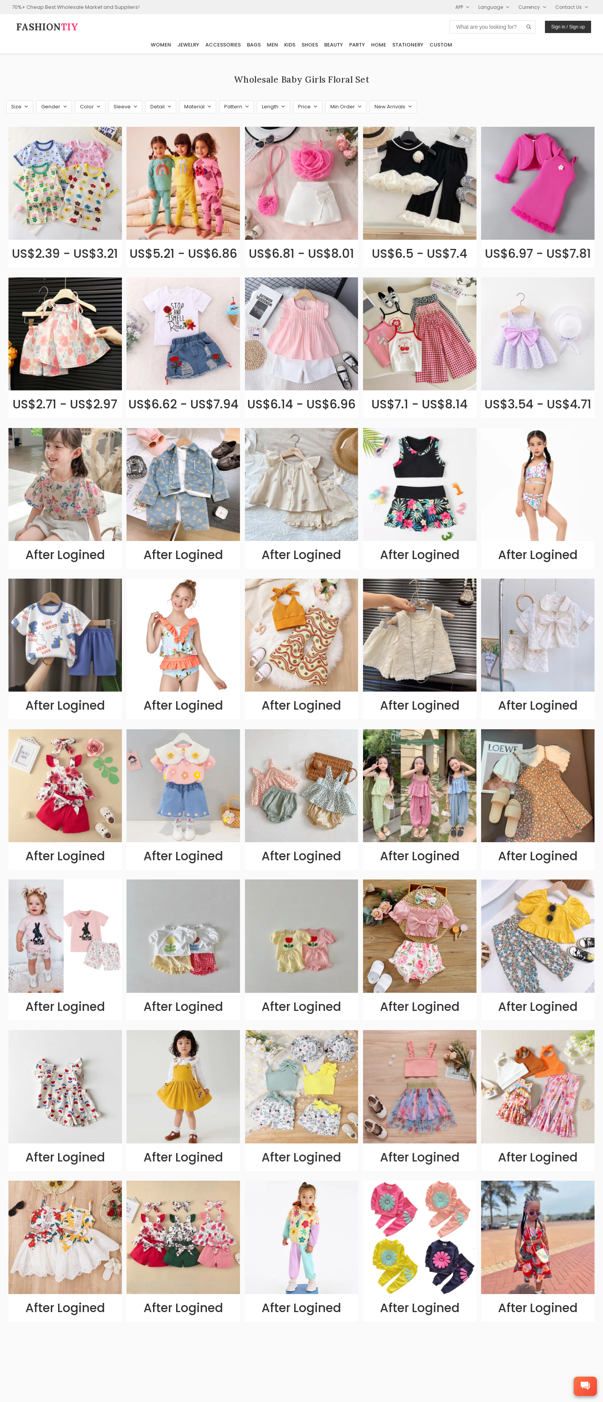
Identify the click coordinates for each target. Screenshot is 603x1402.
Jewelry (188, 44)
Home (378, 44)
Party (357, 44)
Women (161, 44)
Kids (289, 44)
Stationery (407, 44)
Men (272, 44)
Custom (441, 44)
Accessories (223, 44)
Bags (254, 44)
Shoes (310, 44)
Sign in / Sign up (568, 27)
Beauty (333, 44)
